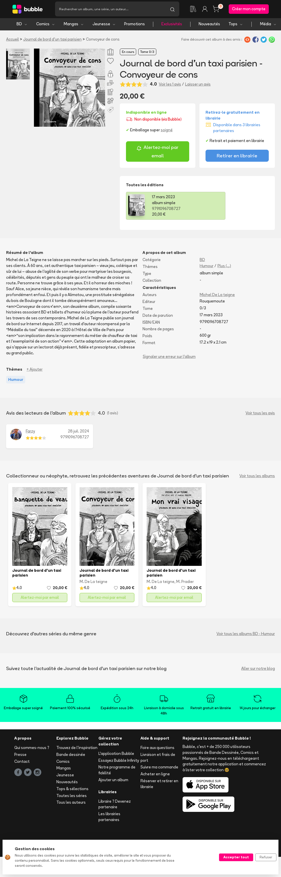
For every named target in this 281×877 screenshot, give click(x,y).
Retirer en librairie (237, 157)
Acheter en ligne (155, 775)
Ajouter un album (113, 780)
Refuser (266, 857)
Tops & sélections (72, 789)
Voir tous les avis (260, 413)
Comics (45, 24)
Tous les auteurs (71, 803)
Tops (235, 24)
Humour (206, 266)
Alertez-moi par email (157, 152)
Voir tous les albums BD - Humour (245, 634)
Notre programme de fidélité (116, 771)
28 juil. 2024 (78, 432)
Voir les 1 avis (170, 85)
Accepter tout (236, 857)
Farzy (30, 432)
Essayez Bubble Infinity (118, 761)
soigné (167, 130)
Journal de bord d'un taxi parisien (52, 40)
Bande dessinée (70, 755)
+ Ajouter (35, 370)
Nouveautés (209, 24)
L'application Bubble (116, 754)
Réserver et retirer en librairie (159, 784)
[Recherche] (110, 9)
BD (22, 24)
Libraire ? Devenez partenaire (114, 805)
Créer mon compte (248, 9)
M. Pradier (185, 582)
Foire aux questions (157, 748)
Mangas (74, 24)
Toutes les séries (71, 796)
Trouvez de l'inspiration (76, 748)
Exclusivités (171, 24)
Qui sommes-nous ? (31, 748)
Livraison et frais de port (157, 758)
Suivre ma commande (159, 768)
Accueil (12, 40)
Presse (20, 755)
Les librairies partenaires (109, 817)
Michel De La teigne (217, 295)
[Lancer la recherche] (172, 9)
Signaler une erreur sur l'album (169, 357)
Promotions (134, 24)
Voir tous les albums (257, 476)
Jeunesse (104, 24)
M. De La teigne (93, 582)
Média (268, 24)
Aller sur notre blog (258, 669)
